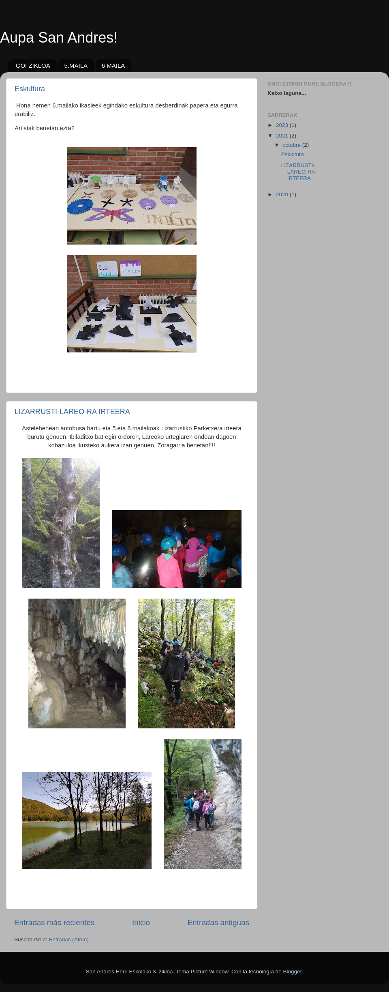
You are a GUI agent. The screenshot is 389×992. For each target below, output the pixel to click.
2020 (283, 194)
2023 (283, 125)
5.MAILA (76, 65)
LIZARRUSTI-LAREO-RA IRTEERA (72, 412)
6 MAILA (113, 65)
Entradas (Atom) (69, 939)
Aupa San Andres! (59, 37)
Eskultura (30, 89)
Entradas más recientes (54, 922)
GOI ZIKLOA (33, 65)
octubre (292, 145)
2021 (283, 136)
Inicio (141, 922)
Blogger (292, 971)
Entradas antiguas (218, 922)
